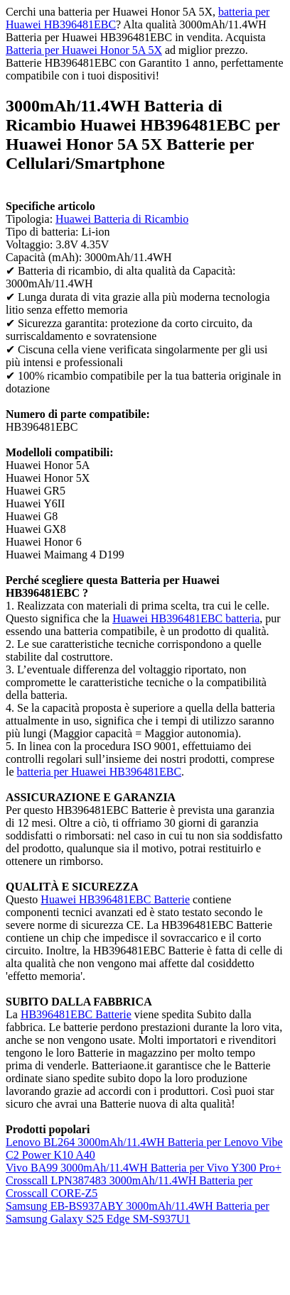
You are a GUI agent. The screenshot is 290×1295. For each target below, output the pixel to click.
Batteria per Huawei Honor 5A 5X (84, 50)
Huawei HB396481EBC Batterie (115, 899)
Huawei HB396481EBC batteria (185, 618)
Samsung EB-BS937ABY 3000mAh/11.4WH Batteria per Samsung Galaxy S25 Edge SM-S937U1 (137, 1212)
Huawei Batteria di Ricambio (121, 219)
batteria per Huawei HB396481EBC (99, 772)
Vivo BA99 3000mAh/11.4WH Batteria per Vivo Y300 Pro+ (143, 1168)
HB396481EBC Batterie (76, 1014)
